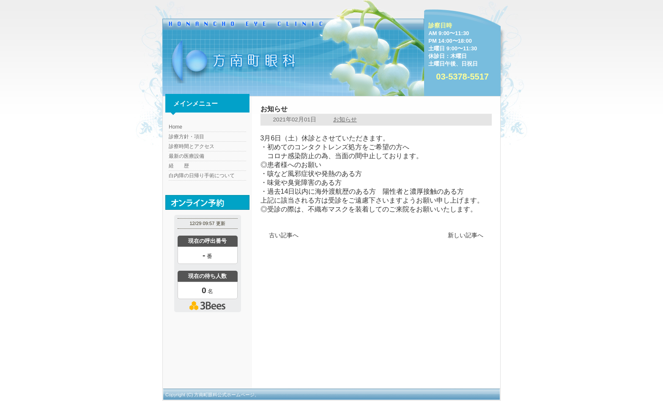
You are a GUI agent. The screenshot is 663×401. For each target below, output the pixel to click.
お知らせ (345, 119)
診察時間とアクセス (191, 146)
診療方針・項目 (186, 137)
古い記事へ (284, 235)
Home (175, 127)
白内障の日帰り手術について (202, 176)
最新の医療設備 (186, 156)
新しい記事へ (465, 235)
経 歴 (179, 166)
